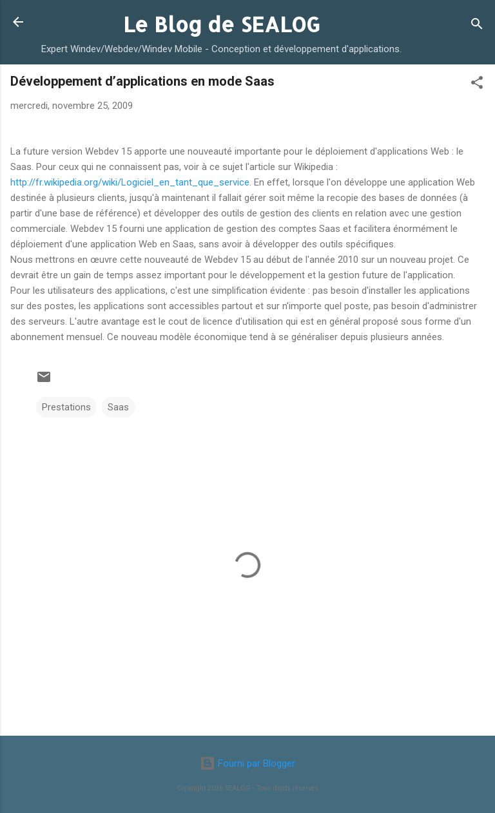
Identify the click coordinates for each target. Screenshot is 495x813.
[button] (477, 85)
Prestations (66, 407)
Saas (118, 407)
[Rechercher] (477, 26)
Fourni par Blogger (247, 763)
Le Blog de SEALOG (221, 24)
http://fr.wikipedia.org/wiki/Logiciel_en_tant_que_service (129, 182)
